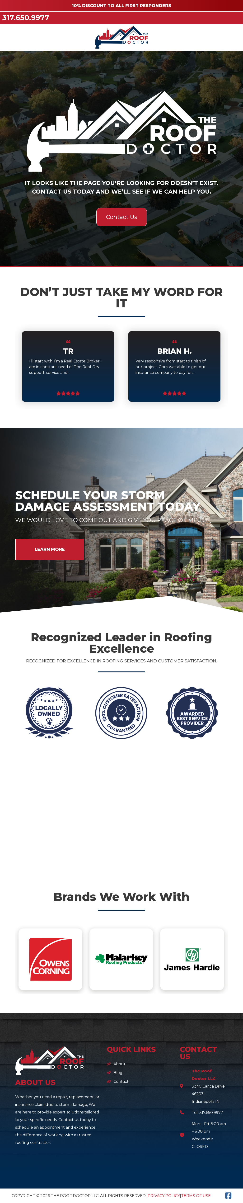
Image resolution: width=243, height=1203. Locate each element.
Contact (121, 1081)
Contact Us (121, 217)
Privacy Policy (164, 1195)
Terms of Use (196, 1195)
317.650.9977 (25, 17)
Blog (117, 1072)
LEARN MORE (50, 549)
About (119, 1064)
